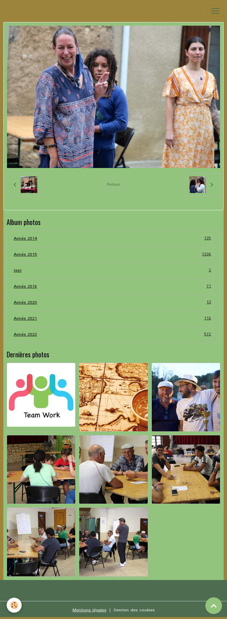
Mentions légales (90, 610)
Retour (113, 184)
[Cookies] (14, 605)
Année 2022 (113, 334)
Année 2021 (113, 318)
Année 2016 (113, 286)
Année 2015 (113, 254)
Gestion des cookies (134, 610)
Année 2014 (113, 238)
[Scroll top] (213, 605)
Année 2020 (113, 302)
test (113, 270)
